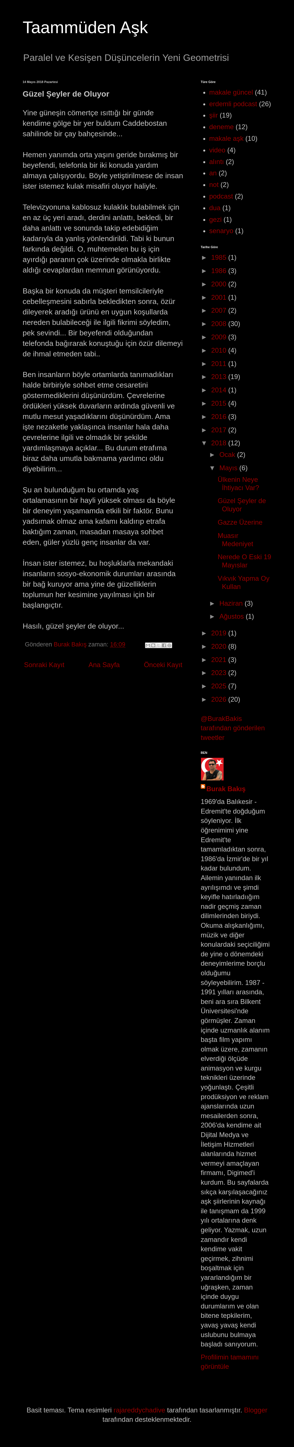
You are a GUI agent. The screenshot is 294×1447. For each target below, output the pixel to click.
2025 (219, 686)
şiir (213, 115)
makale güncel (231, 92)
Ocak (228, 454)
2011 (219, 363)
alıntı (216, 161)
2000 (219, 284)
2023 (219, 672)
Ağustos (232, 616)
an (213, 173)
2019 (219, 633)
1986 (219, 270)
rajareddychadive (139, 1410)
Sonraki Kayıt (44, 665)
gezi (215, 219)
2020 (219, 646)
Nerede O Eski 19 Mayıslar (244, 561)
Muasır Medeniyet (235, 540)
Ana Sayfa (104, 665)
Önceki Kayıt (163, 665)
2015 (219, 403)
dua (214, 208)
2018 (219, 443)
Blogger (255, 1410)
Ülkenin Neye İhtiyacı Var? (238, 483)
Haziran (232, 603)
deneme (221, 127)
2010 (219, 350)
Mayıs (229, 468)
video (217, 150)
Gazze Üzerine (240, 522)
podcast (221, 196)
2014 (219, 390)
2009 (219, 337)
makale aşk (226, 138)
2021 (219, 659)
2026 (219, 699)
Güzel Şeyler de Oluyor (242, 505)
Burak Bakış (226, 789)
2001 (219, 297)
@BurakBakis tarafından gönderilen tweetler (233, 728)
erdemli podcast (233, 104)
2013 (219, 376)
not (214, 184)
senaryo (221, 231)
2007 (219, 310)
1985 (219, 257)
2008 (219, 323)
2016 (219, 416)
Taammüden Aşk (85, 27)
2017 (219, 430)
